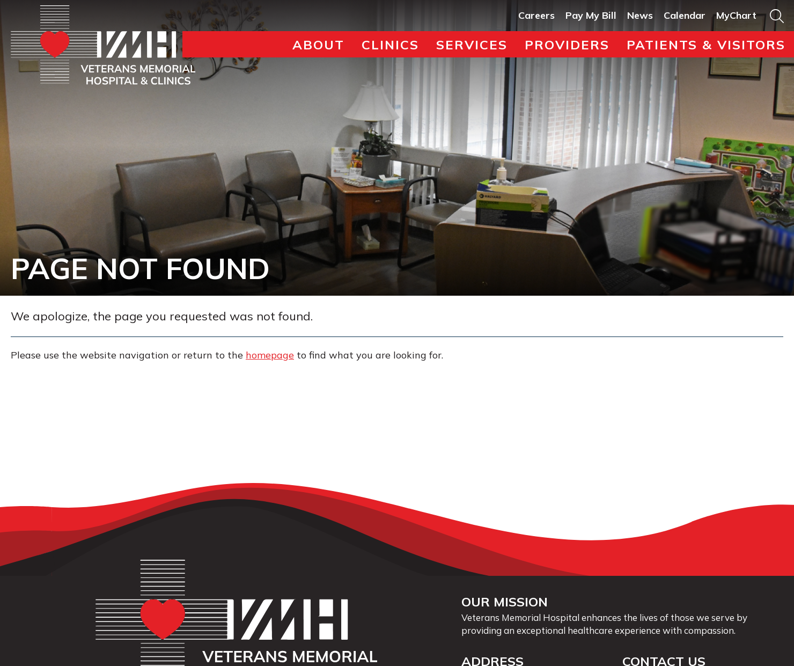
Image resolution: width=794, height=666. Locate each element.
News (640, 15)
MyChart (736, 15)
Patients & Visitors (706, 44)
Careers (536, 15)
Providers (567, 44)
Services (472, 44)
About (318, 44)
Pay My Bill (590, 15)
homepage (270, 355)
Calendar (684, 15)
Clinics (390, 44)
